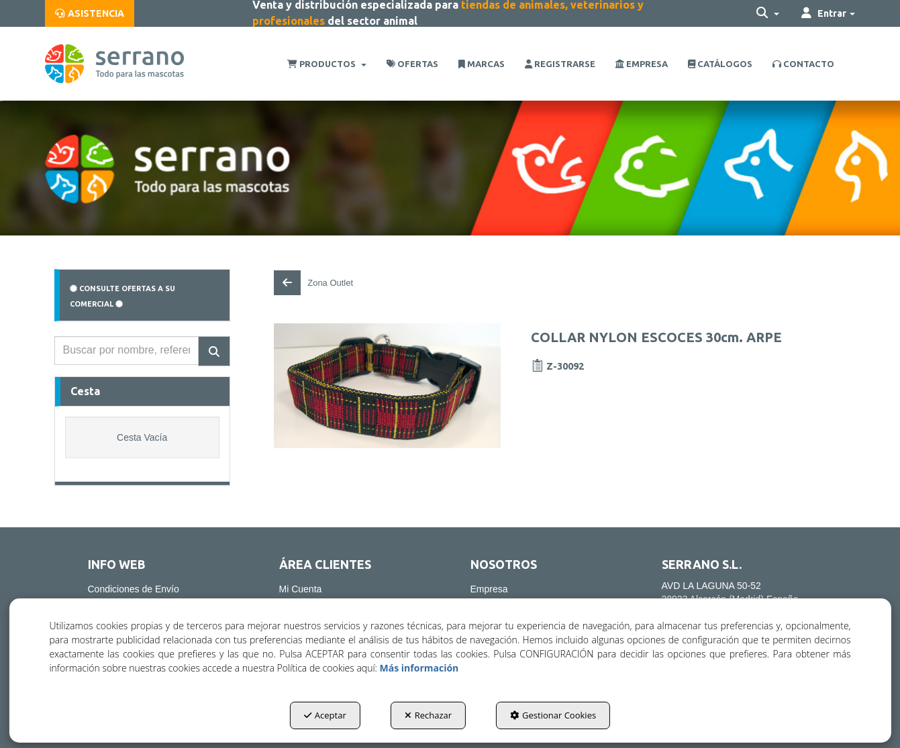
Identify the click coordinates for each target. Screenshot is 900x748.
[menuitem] (89, 13)
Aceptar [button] (325, 715)
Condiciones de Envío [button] (133, 589)
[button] (89, 13)
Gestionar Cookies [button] (553, 715)
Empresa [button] (489, 589)
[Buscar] (214, 351)
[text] (126, 350)
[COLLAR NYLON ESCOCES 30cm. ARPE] (387, 386)
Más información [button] (419, 667)
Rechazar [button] (428, 715)
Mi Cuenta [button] (300, 589)
